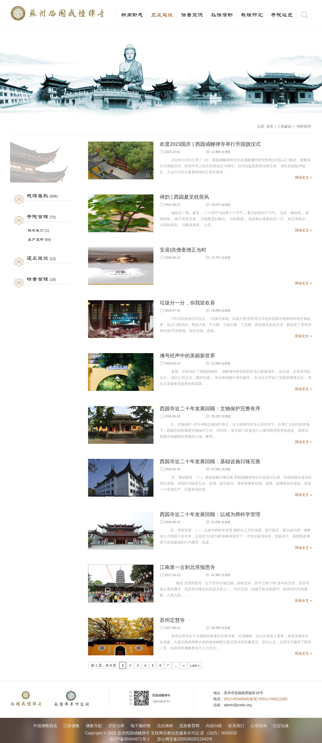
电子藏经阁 (141, 726)
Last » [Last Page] (195, 665)
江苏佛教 (71, 726)
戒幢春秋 (37, 196)
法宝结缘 (281, 726)
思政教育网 (189, 726)
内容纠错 (214, 726)
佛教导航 (94, 726)
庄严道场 (36, 240)
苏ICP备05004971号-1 (129, 739)
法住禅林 (165, 726)
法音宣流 (192, 15)
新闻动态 (132, 15)
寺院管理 (37, 217)
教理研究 (252, 15)
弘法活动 (222, 15)
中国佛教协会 (45, 726)
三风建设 (162, 15)
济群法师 (116, 726)
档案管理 (37, 279)
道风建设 (37, 258)
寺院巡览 (282, 15)
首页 (269, 126)
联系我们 (36, 230)
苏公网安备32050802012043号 (185, 739)
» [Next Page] (184, 665)
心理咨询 (259, 726)
